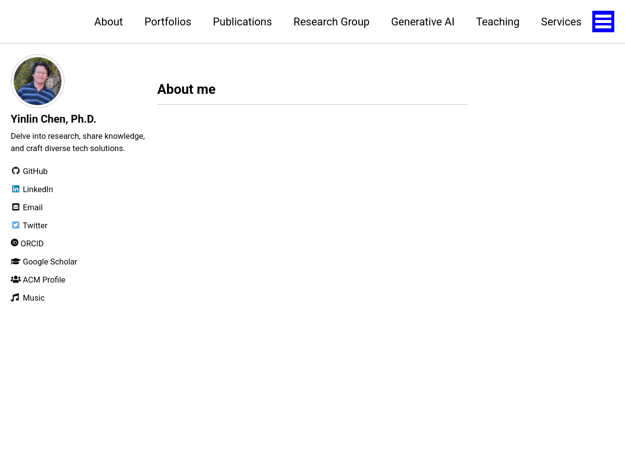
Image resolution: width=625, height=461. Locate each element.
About (108, 22)
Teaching (498, 22)
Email (27, 207)
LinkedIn (32, 189)
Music (27, 298)
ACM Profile (38, 280)
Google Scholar (44, 261)
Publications (242, 22)
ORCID (27, 243)
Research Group (331, 22)
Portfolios (168, 22)
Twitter (29, 225)
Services (561, 22)
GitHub (29, 171)
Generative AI (423, 22)
